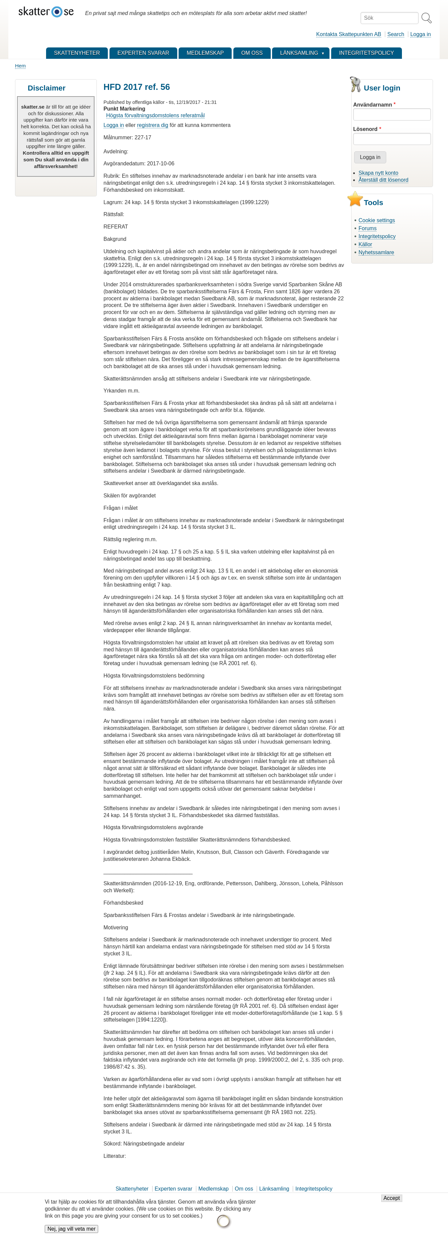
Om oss (244, 1189)
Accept (392, 1200)
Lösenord (365, 129)
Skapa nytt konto (378, 173)
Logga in (420, 34)
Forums (368, 228)
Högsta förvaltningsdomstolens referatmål (155, 115)
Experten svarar (173, 1189)
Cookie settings (377, 220)
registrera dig (152, 125)
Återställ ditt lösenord (383, 180)
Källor (365, 244)
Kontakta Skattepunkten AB (348, 34)
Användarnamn (372, 105)
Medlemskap (213, 1189)
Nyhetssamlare (376, 252)
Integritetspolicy (377, 236)
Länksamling (274, 1189)
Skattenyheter (132, 1189)
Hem (20, 65)
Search (395, 34)
